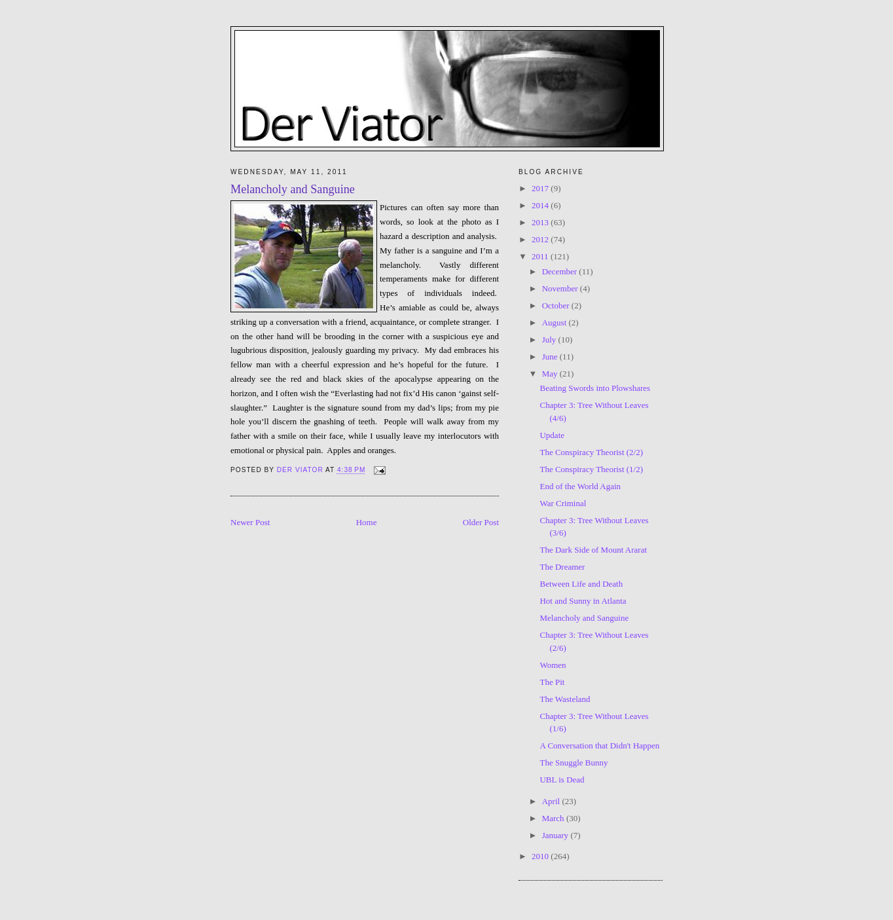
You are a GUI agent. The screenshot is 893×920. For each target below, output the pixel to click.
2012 (541, 239)
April (552, 801)
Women (552, 665)
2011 (541, 256)
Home (366, 522)
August (555, 322)
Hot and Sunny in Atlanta (582, 601)
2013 (541, 222)
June (551, 356)
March (554, 818)
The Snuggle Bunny (573, 762)
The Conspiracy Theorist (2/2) (591, 452)
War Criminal (562, 503)
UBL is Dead (561, 779)
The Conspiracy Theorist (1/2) (591, 469)
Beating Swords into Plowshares (594, 388)
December (560, 271)
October (557, 305)
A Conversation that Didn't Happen (599, 745)
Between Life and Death (581, 584)
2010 (541, 856)
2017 (541, 188)
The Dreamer (562, 567)
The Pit (551, 682)
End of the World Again (580, 486)
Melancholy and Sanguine (584, 618)
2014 (541, 205)
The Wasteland (564, 699)
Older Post (481, 522)
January (556, 835)
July (550, 339)
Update (551, 435)
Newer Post (250, 522)
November (561, 288)
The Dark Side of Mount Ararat (593, 550)
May (551, 373)
